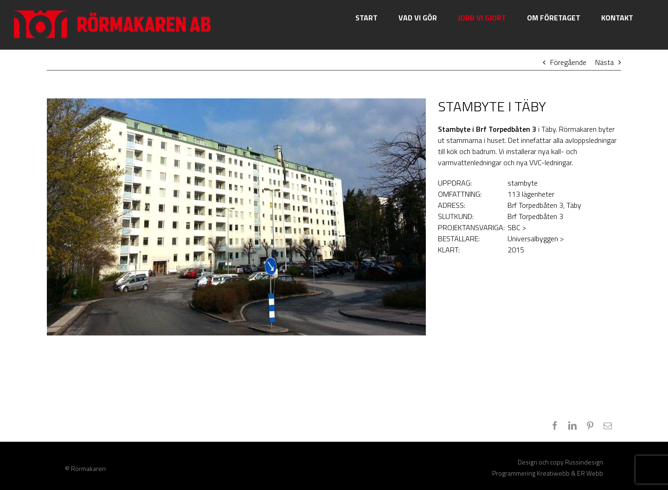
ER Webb (590, 473)
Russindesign (584, 462)
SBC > (516, 227)
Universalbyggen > (535, 238)
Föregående (568, 62)
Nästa (604, 62)
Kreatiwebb (553, 473)
